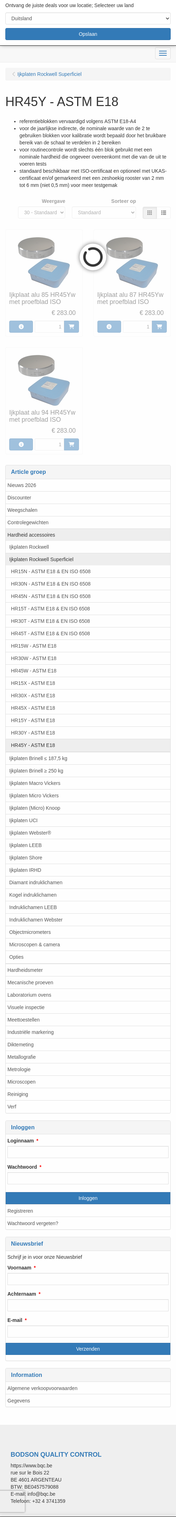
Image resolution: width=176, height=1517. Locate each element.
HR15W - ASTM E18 (33, 646)
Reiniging (17, 1094)
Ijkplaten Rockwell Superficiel (41, 559)
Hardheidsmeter (25, 970)
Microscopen (21, 1082)
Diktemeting (20, 1044)
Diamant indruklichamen (35, 882)
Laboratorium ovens (29, 995)
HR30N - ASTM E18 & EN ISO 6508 (51, 584)
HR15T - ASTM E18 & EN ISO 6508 (50, 608)
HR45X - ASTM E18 (33, 708)
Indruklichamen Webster (36, 920)
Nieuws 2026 (21, 485)
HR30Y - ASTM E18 (33, 733)
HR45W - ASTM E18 (33, 671)
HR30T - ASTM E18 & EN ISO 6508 (50, 621)
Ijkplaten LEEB (25, 845)
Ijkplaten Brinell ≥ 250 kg (36, 771)
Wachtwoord (22, 1167)
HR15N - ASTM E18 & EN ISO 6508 (51, 571)
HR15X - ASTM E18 (33, 683)
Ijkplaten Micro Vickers (34, 795)
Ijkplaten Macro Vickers (34, 783)
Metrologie (18, 1069)
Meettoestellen (23, 1020)
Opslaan (88, 34)
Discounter (19, 497)
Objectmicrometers (30, 932)
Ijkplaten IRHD (25, 870)
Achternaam (21, 1294)
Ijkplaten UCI (23, 820)
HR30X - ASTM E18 (33, 695)
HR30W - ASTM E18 (33, 658)
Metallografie (21, 1057)
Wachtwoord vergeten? (32, 1223)
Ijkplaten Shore (25, 857)
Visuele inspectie (26, 1007)
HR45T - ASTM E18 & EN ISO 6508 (50, 633)
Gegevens (18, 1400)
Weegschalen (22, 510)
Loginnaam (20, 1141)
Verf (11, 1106)
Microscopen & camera (34, 944)
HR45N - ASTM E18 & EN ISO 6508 (51, 596)
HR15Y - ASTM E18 (33, 720)
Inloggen (88, 1198)
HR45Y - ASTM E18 (33, 745)
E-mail (14, 1320)
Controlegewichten (28, 522)
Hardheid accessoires (31, 535)
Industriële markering (30, 1032)
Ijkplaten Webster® (30, 833)
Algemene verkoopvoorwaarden (42, 1388)
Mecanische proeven (30, 982)
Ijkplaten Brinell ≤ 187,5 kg (38, 758)
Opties (16, 957)
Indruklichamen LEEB (33, 907)
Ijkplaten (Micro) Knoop (34, 808)
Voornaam (19, 1267)
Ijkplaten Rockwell (29, 547)
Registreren (20, 1211)
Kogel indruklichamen (33, 895)
